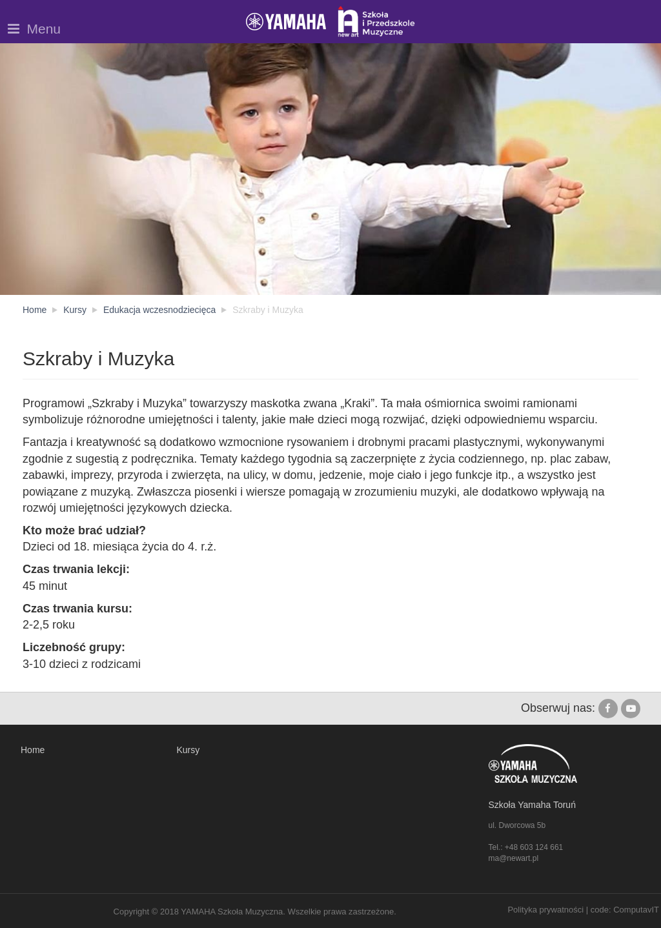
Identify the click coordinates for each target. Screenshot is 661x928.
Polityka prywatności (545, 909)
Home (33, 750)
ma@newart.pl (514, 858)
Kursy (188, 750)
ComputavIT (636, 909)
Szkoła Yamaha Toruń (532, 805)
